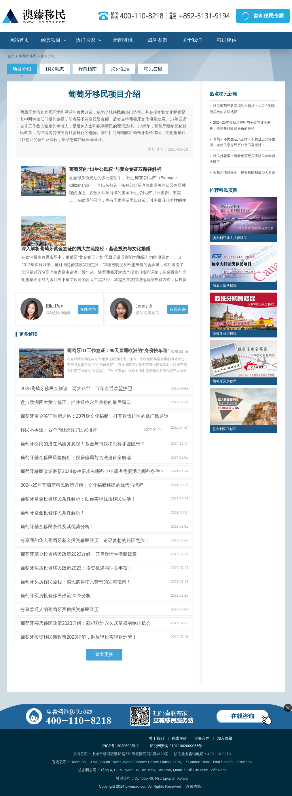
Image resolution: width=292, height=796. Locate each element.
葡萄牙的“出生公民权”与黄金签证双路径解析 (115, 169)
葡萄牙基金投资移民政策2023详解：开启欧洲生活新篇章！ (80, 554)
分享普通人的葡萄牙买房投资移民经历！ (61, 609)
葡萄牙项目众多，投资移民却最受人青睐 (244, 173)
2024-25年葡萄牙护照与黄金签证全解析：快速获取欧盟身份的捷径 (240, 125)
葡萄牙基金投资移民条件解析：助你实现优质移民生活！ (78, 499)
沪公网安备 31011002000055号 (176, 746)
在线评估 (179, 738)
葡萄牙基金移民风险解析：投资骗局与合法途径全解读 (75, 457)
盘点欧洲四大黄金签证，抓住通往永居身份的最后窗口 (75, 402)
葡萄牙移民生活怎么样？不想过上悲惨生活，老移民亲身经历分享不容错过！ (242, 142)
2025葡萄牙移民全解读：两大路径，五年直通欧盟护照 (76, 388)
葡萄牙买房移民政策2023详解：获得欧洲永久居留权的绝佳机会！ (87, 623)
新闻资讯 (123, 40)
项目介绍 (22, 70)
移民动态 (54, 68)
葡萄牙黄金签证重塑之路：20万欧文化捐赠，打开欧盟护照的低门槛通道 (94, 416)
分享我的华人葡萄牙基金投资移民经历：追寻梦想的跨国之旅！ (84, 540)
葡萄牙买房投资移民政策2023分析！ (57, 595)
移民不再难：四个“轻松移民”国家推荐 (58, 429)
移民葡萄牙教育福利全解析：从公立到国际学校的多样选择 (242, 109)
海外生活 (120, 68)
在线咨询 (88, 309)
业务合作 (201, 738)
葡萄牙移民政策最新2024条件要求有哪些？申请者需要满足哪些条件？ (92, 471)
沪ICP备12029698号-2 (120, 746)
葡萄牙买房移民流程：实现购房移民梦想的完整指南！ (75, 581)
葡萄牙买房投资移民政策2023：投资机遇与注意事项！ (76, 568)
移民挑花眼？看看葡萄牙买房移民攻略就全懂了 (242, 159)
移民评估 (226, 40)
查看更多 (104, 654)
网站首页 (19, 40)
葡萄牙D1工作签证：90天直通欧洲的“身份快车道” (118, 350)
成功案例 (157, 40)
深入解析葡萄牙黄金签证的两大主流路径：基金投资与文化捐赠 (85, 249)
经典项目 (51, 40)
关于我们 (192, 40)
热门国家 (85, 40)
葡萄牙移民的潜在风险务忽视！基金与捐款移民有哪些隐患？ (82, 443)
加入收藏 (224, 738)
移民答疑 (153, 68)
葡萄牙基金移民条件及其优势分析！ (57, 526)
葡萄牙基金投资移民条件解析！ (52, 512)
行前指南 (87, 68)
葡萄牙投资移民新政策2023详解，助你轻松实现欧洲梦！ (78, 637)
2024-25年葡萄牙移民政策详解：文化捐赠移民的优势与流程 (81, 485)
